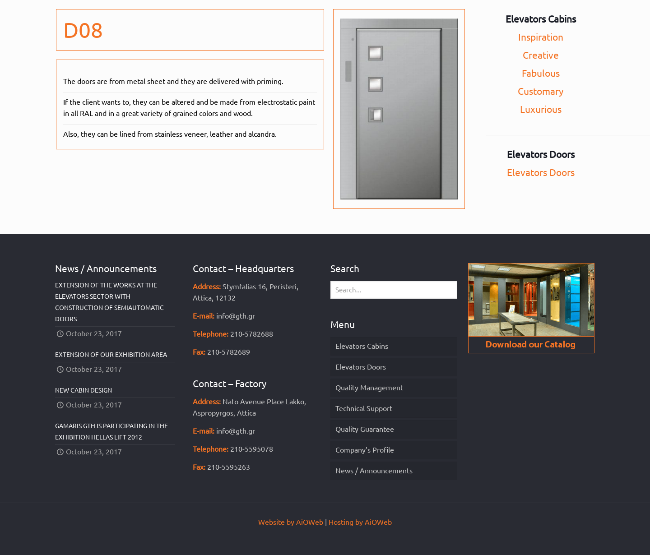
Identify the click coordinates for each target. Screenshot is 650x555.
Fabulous (541, 73)
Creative (541, 55)
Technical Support (363, 408)
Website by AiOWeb (290, 522)
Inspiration (540, 37)
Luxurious (541, 109)
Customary (540, 91)
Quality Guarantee (364, 429)
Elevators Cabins (361, 346)
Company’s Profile (364, 450)
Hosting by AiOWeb (360, 522)
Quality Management (369, 388)
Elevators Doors (541, 172)
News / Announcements (374, 471)
